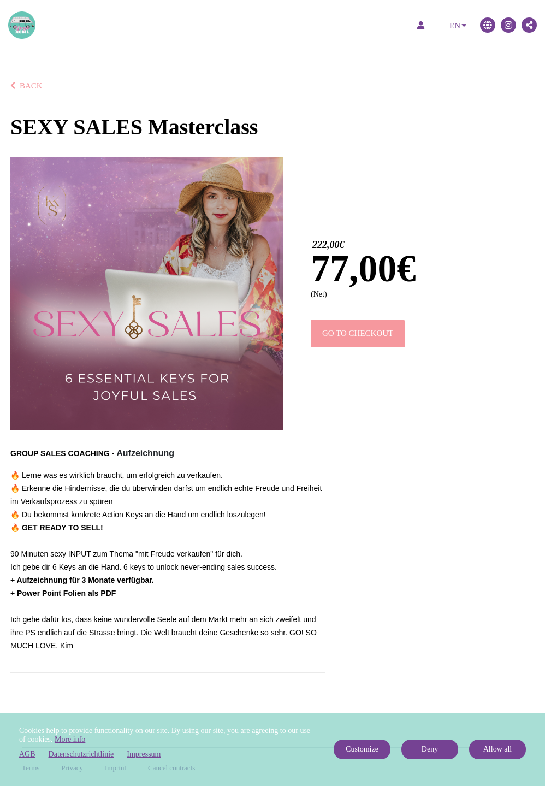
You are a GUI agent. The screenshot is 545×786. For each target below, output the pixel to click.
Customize (362, 749)
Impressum (144, 754)
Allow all (497, 749)
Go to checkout (357, 333)
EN (457, 25)
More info (70, 739)
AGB (27, 754)
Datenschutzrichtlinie (81, 754)
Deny (430, 749)
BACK (26, 85)
